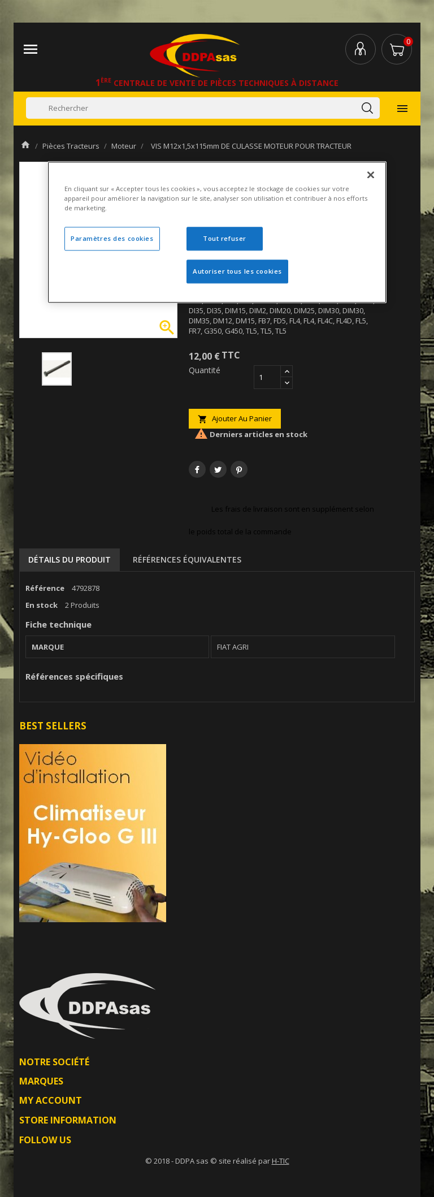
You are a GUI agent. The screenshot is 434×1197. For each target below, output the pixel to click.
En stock (41, 605)
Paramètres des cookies (112, 238)
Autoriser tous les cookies (237, 271)
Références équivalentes (187, 559)
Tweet (218, 469)
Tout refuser (224, 238)
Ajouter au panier (235, 418)
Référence (44, 588)
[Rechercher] (203, 108)
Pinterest (239, 469)
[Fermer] (370, 174)
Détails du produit (69, 559)
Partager (197, 469)
